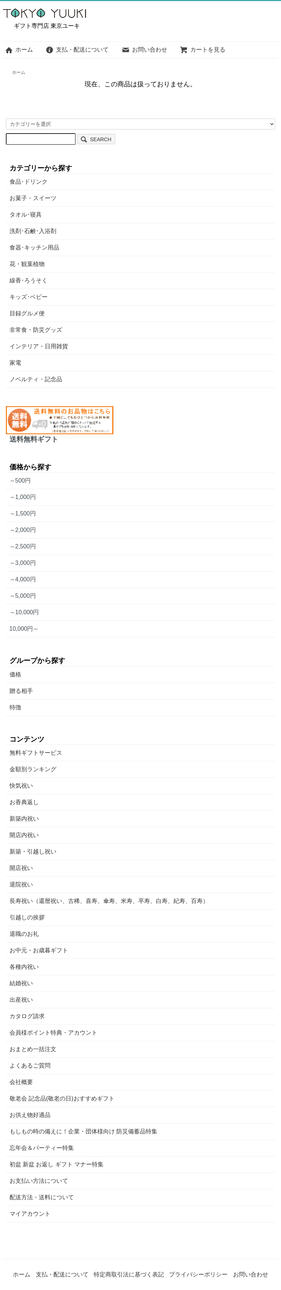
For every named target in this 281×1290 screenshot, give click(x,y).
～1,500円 (23, 513)
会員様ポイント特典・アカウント (53, 1033)
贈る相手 (21, 691)
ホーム (19, 49)
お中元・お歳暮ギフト (39, 950)
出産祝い (21, 1000)
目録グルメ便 (27, 313)
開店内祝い (24, 835)
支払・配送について (77, 49)
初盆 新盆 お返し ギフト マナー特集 (57, 1164)
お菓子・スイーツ (33, 198)
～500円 (20, 480)
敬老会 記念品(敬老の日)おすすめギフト (62, 1098)
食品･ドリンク (29, 182)
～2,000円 (23, 530)
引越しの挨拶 (27, 917)
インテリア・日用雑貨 (39, 346)
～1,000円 (23, 497)
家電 (15, 363)
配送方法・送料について (42, 1197)
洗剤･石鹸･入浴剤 (33, 231)
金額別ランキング (33, 769)
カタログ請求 (27, 1016)
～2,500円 (23, 546)
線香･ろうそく (29, 280)
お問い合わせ (144, 49)
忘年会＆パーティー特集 (42, 1148)
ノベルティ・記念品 (36, 379)
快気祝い (21, 786)
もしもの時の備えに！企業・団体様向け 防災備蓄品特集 (83, 1131)
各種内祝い (24, 967)
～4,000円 (23, 579)
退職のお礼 (24, 934)
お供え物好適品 (30, 1115)
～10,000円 (24, 612)
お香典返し (24, 802)
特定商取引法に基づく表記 (129, 1274)
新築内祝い (24, 818)
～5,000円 (23, 596)
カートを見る (202, 49)
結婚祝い (21, 983)
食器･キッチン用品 (34, 247)
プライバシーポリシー (198, 1274)
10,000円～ (24, 629)
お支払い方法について (39, 1181)
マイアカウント (30, 1214)
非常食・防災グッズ (36, 330)
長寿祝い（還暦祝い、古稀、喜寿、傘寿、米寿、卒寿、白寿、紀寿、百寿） (109, 901)
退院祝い (21, 884)
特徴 (15, 707)
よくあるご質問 (30, 1065)
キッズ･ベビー (29, 297)
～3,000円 (23, 563)
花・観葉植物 (27, 264)
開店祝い (21, 868)
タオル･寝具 (26, 214)
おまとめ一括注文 (33, 1049)
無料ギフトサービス (36, 753)
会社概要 (21, 1082)
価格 (15, 674)
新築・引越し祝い (33, 851)
